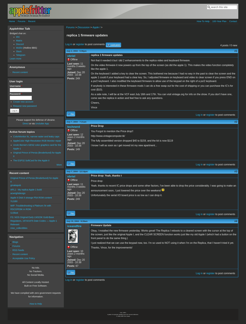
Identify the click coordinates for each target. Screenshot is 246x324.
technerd (73, 126)
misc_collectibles (18, 228)
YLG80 (13, 201)
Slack (18, 51)
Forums (21, 21)
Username (16, 86)
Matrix (19, 40)
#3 (235, 171)
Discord (20, 44)
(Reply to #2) (96, 171)
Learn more (15, 58)
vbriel (71, 56)
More (59, 164)
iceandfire (74, 226)
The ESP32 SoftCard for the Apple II (31, 160)
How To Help (203, 21)
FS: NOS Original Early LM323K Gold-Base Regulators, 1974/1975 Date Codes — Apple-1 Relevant (33, 221)
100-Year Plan (219, 21)
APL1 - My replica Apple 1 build (26, 189)
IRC (18, 37)
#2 (235, 122)
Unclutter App (42, 123)
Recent (31, 21)
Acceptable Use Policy (23, 258)
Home (12, 21)
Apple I (96, 27)
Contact (233, 21)
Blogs (15, 242)
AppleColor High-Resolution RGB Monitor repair (37, 141)
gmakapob (15, 185)
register (80, 44)
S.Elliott (14, 213)
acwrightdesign (17, 193)
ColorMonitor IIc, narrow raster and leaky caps (36, 136)
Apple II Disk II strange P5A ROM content (31, 197)
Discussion (84, 27)
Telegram (20, 55)
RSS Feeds (18, 250)
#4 (235, 221)
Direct (26, 123)
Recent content (20, 72)
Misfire (19, 48)
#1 (235, 51)
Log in (68, 44)
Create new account (23, 101)
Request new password (25, 106)
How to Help (36, 304)
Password (16, 94)
